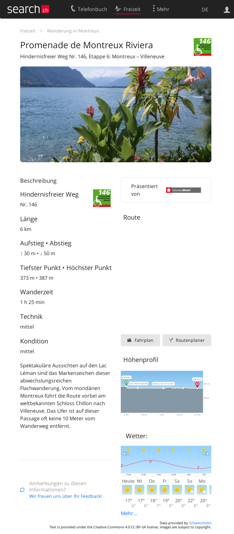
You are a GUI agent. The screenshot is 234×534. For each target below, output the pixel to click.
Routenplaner (190, 340)
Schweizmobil (200, 522)
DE (205, 9)
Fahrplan (144, 340)
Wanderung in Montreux (73, 31)
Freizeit (28, 31)
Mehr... (129, 513)
